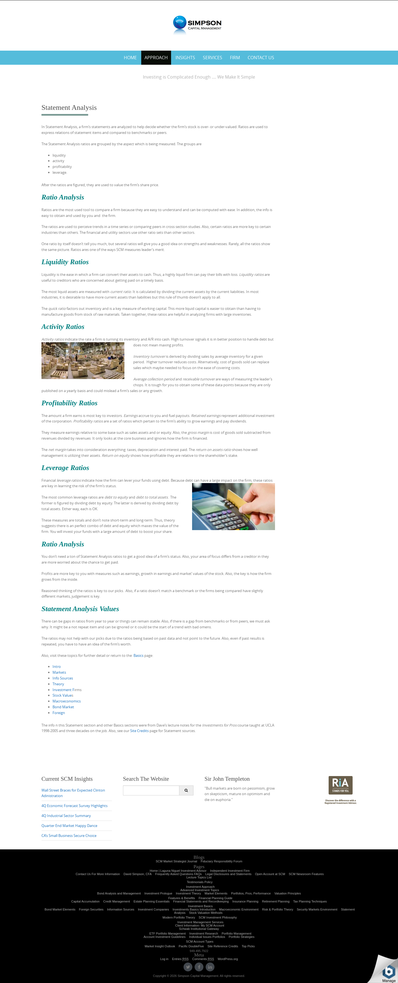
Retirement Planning (276, 901)
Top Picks (248, 946)
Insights (185, 58)
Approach (156, 58)
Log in (164, 959)
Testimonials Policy (200, 882)
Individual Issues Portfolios (207, 936)
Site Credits (139, 730)
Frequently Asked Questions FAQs (178, 874)
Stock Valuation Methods (205, 912)
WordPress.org (228, 959)
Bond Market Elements (59, 909)
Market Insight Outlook (160, 946)
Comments (203, 959)
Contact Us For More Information (98, 874)
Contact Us (261, 58)
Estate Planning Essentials (151, 901)
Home (130, 58)
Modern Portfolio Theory (179, 917)
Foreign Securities (91, 909)
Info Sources (63, 678)
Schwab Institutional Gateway (199, 928)
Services (212, 58)
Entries (180, 959)
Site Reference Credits (223, 946)
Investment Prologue (158, 893)
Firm (235, 58)
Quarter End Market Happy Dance (69, 825)
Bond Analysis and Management (119, 893)
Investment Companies (153, 909)
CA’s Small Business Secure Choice (68, 835)
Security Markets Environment (317, 909)
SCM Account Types (199, 941)
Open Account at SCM (270, 874)
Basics (138, 655)
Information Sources (120, 909)
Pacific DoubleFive (191, 946)
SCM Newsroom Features (306, 874)
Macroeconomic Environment (238, 909)
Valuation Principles (287, 893)
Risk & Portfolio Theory (277, 909)
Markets (59, 672)
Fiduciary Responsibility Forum (221, 861)
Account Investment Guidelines (165, 936)
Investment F (63, 689)
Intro (57, 666)
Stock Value (62, 695)
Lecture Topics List (199, 877)
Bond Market (63, 706)
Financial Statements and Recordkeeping (201, 901)
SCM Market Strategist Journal (176, 861)
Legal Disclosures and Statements (228, 874)
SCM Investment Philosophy (218, 917)
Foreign (59, 712)
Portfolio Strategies (242, 936)
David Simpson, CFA (137, 874)
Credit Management (116, 901)
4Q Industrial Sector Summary (66, 815)
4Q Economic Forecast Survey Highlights (74, 805)
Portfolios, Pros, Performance (251, 893)
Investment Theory (188, 893)
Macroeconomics (67, 701)
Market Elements (216, 893)
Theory (58, 683)
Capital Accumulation (85, 901)
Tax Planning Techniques (310, 901)
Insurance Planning (245, 901)
